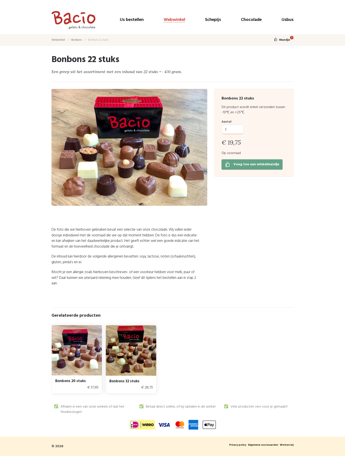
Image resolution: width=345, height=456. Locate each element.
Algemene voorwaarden (263, 445)
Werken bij (287, 445)
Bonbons (76, 40)
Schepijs (213, 20)
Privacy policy (237, 445)
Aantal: (227, 122)
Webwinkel (174, 20)
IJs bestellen (132, 20)
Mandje (284, 40)
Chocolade (251, 20)
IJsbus (287, 20)
